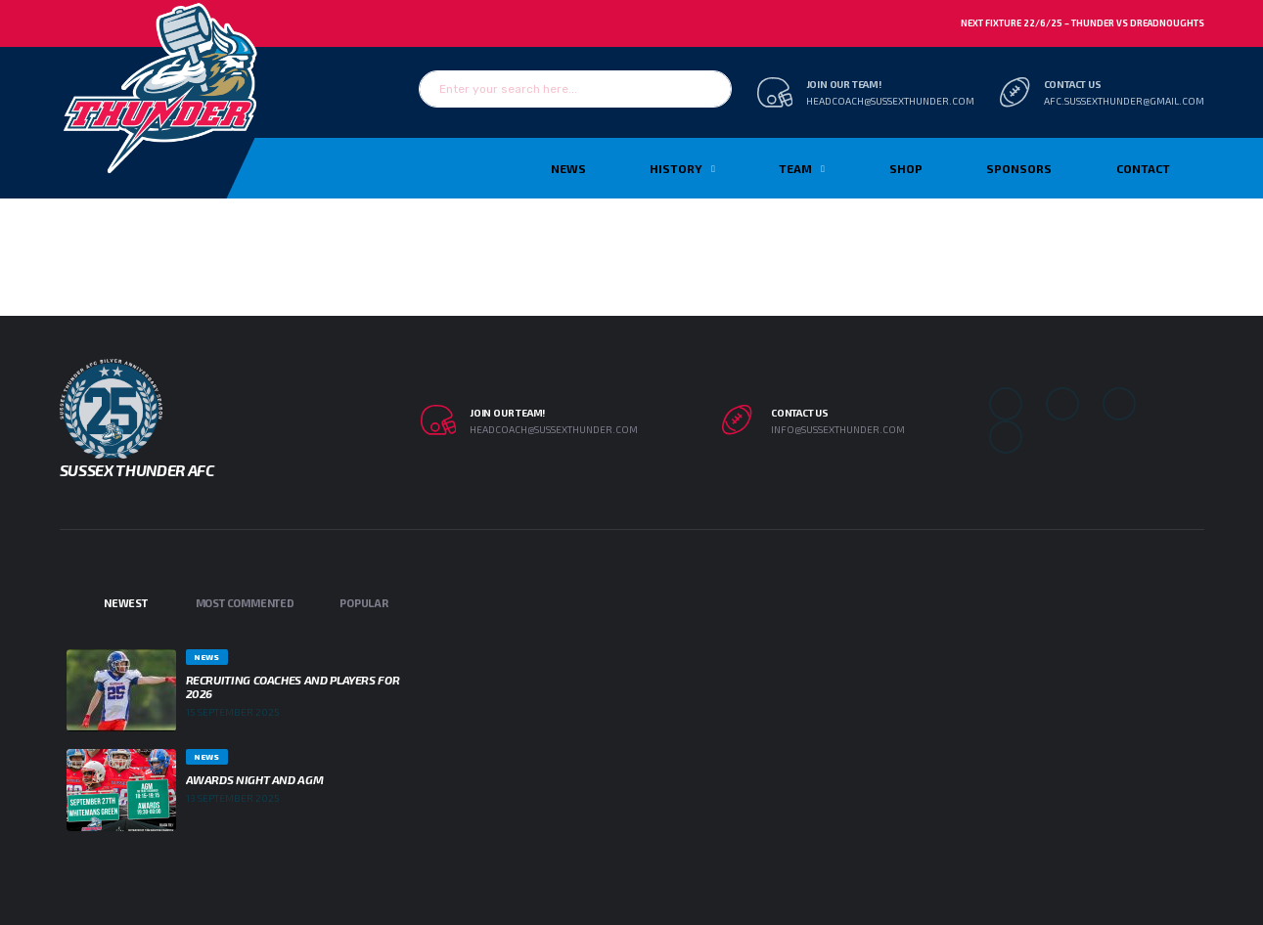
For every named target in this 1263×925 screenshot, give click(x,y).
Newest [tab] (126, 602)
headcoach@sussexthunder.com (890, 101)
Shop (906, 168)
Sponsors (1019, 168)
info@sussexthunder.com (838, 429)
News (568, 168)
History (676, 168)
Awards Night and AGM (255, 779)
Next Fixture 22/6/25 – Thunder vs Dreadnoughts (1082, 23)
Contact (1143, 168)
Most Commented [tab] (245, 602)
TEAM (795, 168)
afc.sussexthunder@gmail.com (1124, 101)
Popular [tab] (363, 602)
